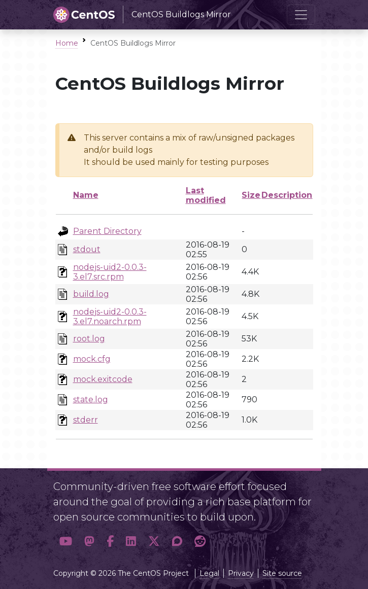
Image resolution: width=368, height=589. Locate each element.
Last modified (206, 195)
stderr (85, 420)
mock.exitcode (102, 379)
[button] (65, 541)
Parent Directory (107, 231)
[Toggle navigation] (301, 15)
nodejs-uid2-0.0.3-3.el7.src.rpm (110, 272)
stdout (87, 249)
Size (251, 195)
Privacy (241, 573)
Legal (209, 573)
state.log (90, 399)
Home (66, 43)
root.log (89, 338)
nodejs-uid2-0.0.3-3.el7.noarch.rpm (110, 316)
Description (286, 195)
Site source (282, 573)
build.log (91, 294)
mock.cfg (92, 359)
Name (85, 195)
